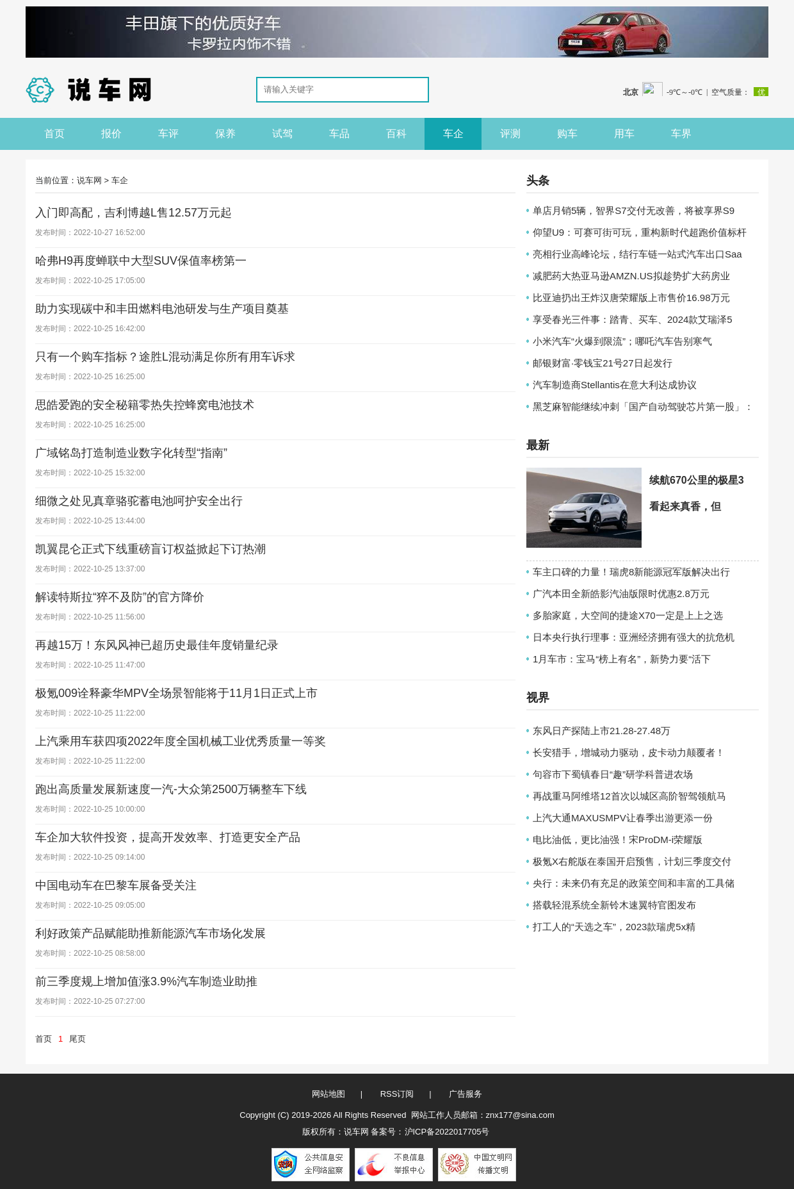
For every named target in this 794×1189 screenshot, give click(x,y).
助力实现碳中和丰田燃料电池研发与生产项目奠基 (162, 308)
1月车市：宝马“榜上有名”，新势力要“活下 (622, 658)
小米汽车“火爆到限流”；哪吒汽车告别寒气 (622, 341)
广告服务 (465, 1094)
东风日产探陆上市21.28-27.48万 (601, 730)
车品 (339, 133)
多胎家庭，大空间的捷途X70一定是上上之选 (628, 615)
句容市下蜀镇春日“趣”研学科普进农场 (613, 774)
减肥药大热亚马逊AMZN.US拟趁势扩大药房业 (631, 275)
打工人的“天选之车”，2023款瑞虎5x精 (614, 926)
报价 (111, 133)
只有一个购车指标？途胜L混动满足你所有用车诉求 (165, 356)
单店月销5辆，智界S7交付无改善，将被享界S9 (633, 210)
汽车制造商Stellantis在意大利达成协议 (615, 384)
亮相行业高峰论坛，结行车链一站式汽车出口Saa (637, 254)
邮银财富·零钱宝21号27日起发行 (602, 362)
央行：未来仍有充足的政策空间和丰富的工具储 (633, 883)
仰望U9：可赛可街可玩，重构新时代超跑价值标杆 (640, 232)
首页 (54, 133)
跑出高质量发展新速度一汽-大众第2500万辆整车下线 (171, 789)
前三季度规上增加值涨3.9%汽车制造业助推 (146, 981)
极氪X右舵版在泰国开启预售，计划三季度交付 (632, 861)
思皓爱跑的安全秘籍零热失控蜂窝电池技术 (144, 404)
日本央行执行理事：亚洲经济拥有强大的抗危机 (633, 637)
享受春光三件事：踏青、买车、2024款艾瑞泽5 (633, 319)
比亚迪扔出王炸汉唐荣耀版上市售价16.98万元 (631, 297)
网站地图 (328, 1094)
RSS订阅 (397, 1094)
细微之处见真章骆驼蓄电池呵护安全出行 (139, 501)
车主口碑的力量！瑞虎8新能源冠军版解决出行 (631, 571)
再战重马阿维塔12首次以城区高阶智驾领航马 (629, 796)
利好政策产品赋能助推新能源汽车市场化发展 (150, 933)
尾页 (77, 1039)
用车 (624, 133)
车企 (453, 133)
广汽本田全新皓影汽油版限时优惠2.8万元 (621, 593)
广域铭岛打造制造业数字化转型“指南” (131, 453)
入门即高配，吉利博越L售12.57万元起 (133, 212)
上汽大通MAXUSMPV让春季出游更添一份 (623, 817)
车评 (168, 133)
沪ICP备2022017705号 (447, 1131)
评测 (510, 133)
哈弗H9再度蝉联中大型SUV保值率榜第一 (141, 260)
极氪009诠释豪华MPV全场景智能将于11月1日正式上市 (176, 693)
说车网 (89, 180)
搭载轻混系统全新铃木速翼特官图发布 (614, 904)
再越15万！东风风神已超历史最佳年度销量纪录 (157, 645)
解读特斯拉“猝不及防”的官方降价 (119, 597)
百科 (396, 133)
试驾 (282, 133)
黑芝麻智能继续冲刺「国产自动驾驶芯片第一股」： (643, 406)
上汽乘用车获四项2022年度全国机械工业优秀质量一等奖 (180, 741)
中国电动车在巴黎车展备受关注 (116, 885)
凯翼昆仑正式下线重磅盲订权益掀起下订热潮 (150, 549)
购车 (567, 133)
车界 (681, 133)
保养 (225, 133)
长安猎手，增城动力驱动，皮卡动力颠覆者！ (629, 752)
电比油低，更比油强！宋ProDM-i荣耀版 (617, 839)
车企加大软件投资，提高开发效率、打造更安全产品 (167, 837)
